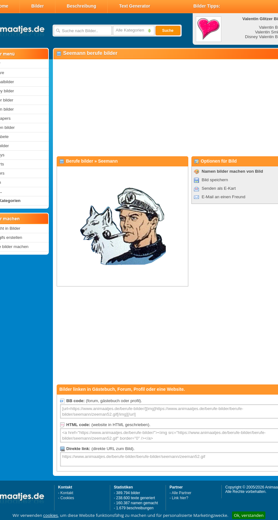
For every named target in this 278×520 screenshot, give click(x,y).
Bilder (37, 6)
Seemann (107, 161)
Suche (167, 30)
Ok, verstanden (249, 515)
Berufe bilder (79, 161)
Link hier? (180, 498)
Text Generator (134, 6)
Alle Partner (181, 493)
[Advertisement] (160, 107)
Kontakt (66, 493)
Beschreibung (81, 6)
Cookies (67, 498)
